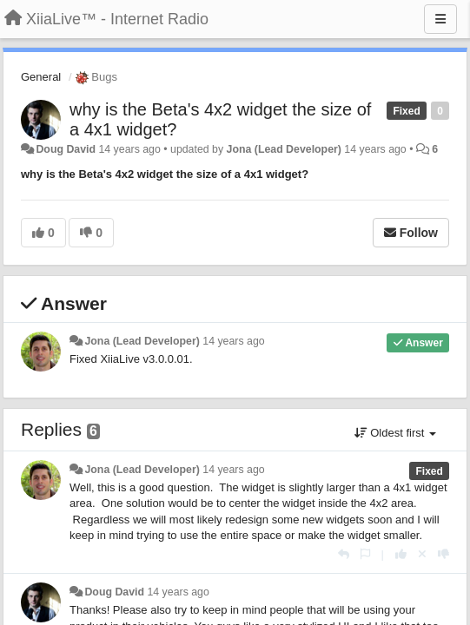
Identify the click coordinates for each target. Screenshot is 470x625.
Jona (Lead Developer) (284, 149)
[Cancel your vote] (422, 554)
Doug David (66, 149)
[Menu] (440, 19)
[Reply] (343, 554)
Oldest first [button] (395, 432)
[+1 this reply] (401, 554)
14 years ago (233, 341)
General (41, 76)
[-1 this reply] (443, 554)
